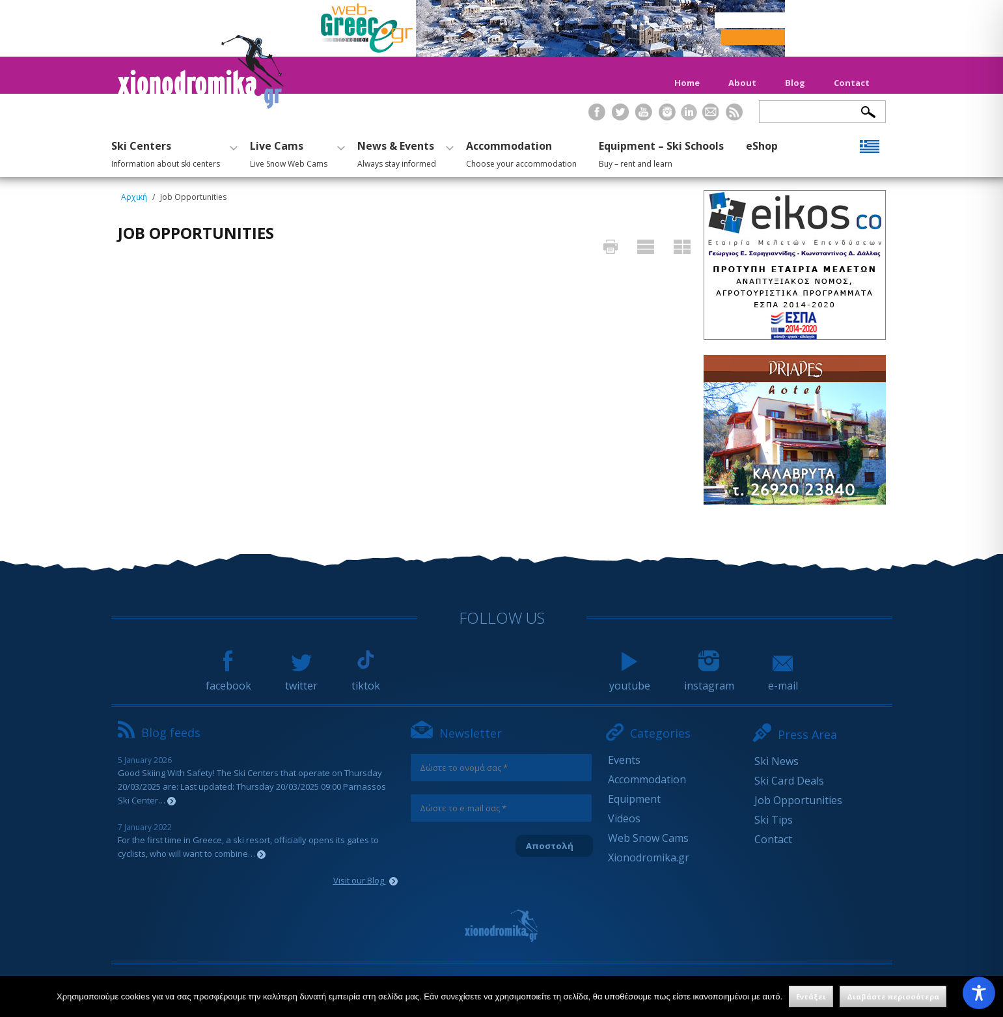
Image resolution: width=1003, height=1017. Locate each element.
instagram (709, 680)
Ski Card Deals (789, 780)
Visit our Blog (365, 880)
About (742, 83)
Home (687, 83)
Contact (852, 83)
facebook (228, 680)
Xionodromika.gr (648, 857)
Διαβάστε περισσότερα (893, 996)
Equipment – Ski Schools (661, 152)
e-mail (783, 680)
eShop (762, 146)
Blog (795, 83)
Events (624, 760)
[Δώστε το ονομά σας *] (501, 767)
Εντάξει (811, 996)
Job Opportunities (798, 800)
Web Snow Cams (648, 838)
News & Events (403, 152)
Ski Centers (172, 152)
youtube (629, 680)
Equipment (634, 799)
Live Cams (296, 152)
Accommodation (521, 152)
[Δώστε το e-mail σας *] (501, 808)
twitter (301, 680)
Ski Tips (773, 820)
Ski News (776, 761)
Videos (624, 818)
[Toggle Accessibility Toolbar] (978, 992)
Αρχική (134, 196)
